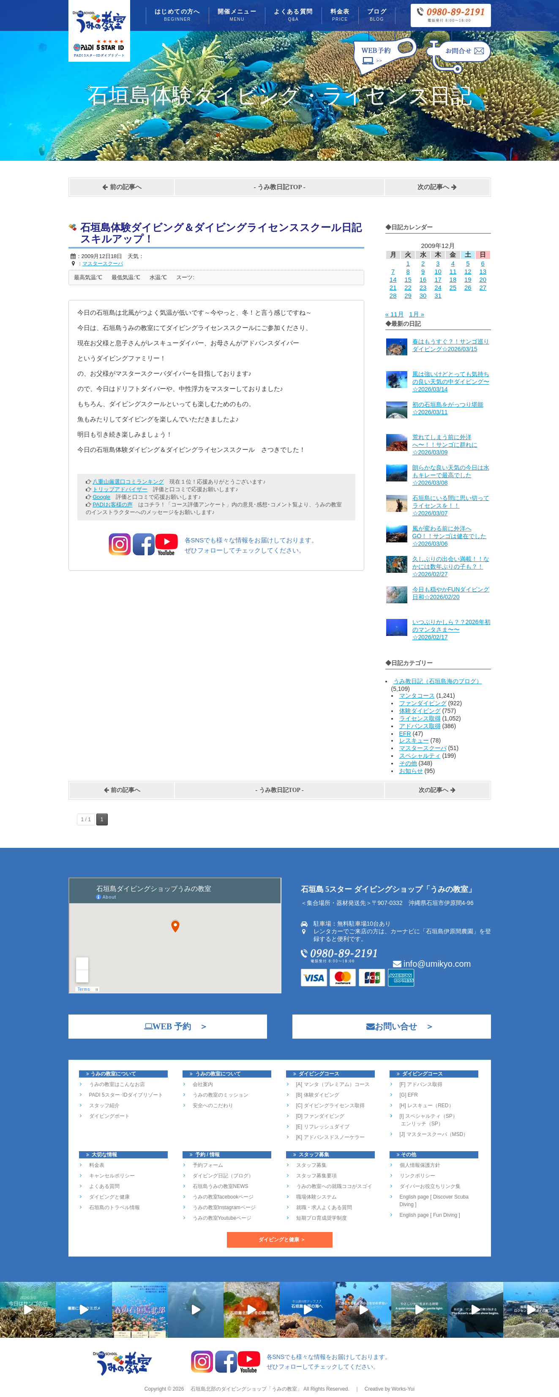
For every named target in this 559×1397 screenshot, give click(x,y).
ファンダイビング (423, 703)
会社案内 (203, 1084)
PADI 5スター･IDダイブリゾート (126, 1095)
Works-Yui (403, 1389)
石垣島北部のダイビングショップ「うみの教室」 (245, 1389)
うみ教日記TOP (279, 187)
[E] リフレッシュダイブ (322, 1127)
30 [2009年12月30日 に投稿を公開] (423, 295)
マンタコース (417, 695)
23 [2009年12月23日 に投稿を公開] (423, 287)
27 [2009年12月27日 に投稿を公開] (482, 287)
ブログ (377, 15)
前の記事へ (122, 187)
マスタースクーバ (423, 748)
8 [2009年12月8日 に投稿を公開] (407, 271)
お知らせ (411, 770)
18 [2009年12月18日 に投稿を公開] (453, 279)
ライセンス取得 (420, 718)
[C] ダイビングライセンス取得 (330, 1105)
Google (101, 497)
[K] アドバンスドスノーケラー (330, 1137)
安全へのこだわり (213, 1105)
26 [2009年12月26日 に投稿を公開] (468, 287)
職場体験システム (316, 1197)
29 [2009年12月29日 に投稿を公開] (408, 295)
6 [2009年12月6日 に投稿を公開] (483, 263)
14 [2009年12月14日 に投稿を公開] (393, 279)
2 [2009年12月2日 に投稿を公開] (423, 263)
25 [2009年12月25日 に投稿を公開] (453, 287)
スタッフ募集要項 (316, 1176)
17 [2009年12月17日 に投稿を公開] (438, 279)
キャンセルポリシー (112, 1176)
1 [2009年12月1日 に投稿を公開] (407, 263)
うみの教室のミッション (220, 1095)
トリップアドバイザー (120, 489)
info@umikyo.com (432, 963)
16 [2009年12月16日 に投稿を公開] (423, 279)
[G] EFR (409, 1095)
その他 (408, 763)
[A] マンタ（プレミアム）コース (333, 1084)
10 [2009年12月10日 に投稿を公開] (438, 271)
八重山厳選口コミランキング (128, 481)
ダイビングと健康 (109, 1197)
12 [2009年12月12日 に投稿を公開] (468, 271)
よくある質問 (293, 15)
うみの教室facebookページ (223, 1197)
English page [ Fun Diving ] (430, 1215)
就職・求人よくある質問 (324, 1207)
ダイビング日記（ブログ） (223, 1176)
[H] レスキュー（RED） (427, 1105)
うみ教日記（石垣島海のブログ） (437, 681)
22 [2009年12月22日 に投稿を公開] (408, 287)
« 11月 (394, 314)
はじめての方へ (177, 15)
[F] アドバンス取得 (421, 1084)
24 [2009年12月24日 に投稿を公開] (438, 287)
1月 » (416, 314)
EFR (405, 733)
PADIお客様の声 (112, 504)
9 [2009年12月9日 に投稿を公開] (423, 271)
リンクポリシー (417, 1176)
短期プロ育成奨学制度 (321, 1218)
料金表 (340, 15)
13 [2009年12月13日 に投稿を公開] (482, 271)
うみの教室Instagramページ (224, 1207)
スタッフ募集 (311, 1165)
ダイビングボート (109, 1116)
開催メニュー (237, 15)
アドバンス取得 (420, 726)
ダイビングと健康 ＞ (282, 1240)
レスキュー (414, 740)
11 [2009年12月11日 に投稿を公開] (453, 271)
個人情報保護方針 (420, 1165)
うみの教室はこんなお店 (117, 1084)
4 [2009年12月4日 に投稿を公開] (453, 263)
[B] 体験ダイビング (317, 1095)
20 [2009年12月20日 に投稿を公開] (482, 279)
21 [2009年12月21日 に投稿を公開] (393, 287)
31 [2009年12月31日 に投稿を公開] (438, 295)
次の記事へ (437, 187)
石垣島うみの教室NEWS (220, 1186)
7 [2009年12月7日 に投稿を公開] (393, 271)
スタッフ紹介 (104, 1105)
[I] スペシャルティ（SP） (429, 1116)
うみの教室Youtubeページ (222, 1218)
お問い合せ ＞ (396, 1026)
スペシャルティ (420, 755)
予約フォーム (208, 1165)
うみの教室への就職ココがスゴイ (334, 1186)
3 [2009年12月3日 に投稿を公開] (437, 263)
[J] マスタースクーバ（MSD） (434, 1134)
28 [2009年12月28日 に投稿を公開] (393, 295)
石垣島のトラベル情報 (114, 1207)
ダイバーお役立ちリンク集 (430, 1186)
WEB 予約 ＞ (172, 1026)
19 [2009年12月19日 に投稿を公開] (468, 279)
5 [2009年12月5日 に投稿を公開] (467, 263)
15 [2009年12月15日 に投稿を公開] (408, 279)
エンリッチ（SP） (421, 1124)
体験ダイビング (420, 710)
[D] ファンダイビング (320, 1116)
